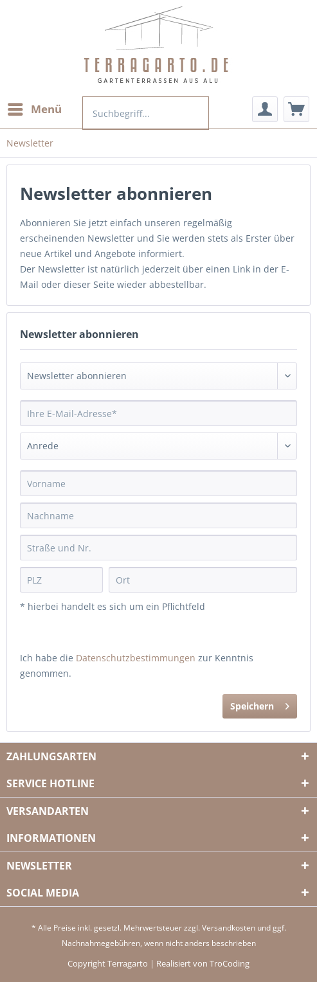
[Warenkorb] (296, 109)
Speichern (259, 704)
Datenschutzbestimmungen (135, 658)
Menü (35, 107)
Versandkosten (228, 927)
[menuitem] (34, 109)
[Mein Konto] (265, 109)
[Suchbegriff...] (145, 113)
